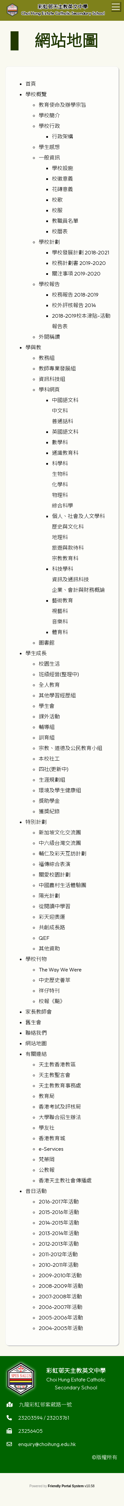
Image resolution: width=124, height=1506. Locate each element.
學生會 (47, 706)
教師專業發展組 (57, 368)
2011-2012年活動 (58, 1254)
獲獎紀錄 (49, 811)
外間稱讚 (49, 336)
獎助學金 (49, 800)
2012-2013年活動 (59, 1243)
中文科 (60, 410)
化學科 (60, 484)
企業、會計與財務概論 (78, 590)
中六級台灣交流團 (60, 843)
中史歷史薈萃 (54, 980)
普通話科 (62, 421)
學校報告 (49, 284)
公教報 (47, 1170)
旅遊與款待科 (68, 547)
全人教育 (49, 684)
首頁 (30, 83)
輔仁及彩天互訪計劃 (62, 853)
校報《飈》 (52, 1001)
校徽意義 (62, 178)
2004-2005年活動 (61, 1328)
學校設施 (62, 168)
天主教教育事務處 (60, 1085)
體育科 (60, 632)
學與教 (33, 347)
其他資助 (49, 948)
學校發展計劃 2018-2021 (80, 252)
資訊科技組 (52, 379)
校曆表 (60, 231)
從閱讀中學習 (54, 906)
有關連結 (36, 1054)
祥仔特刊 (49, 990)
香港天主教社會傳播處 (65, 1180)
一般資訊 (49, 157)
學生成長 (36, 653)
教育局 (47, 1096)
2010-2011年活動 (58, 1264)
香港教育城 (52, 1138)
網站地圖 (36, 1043)
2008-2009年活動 (61, 1286)
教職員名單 (65, 220)
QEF (44, 938)
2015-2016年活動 (59, 1212)
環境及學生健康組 (60, 790)
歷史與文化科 (68, 526)
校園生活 (49, 663)
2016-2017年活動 (59, 1201)
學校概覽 (36, 94)
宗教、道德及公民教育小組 (70, 748)
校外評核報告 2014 (74, 305)
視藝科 (60, 611)
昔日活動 (36, 1191)
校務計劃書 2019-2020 (79, 263)
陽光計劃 (49, 895)
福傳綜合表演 (54, 864)
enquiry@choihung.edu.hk (47, 1446)
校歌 (57, 199)
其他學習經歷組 (57, 695)
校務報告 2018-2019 (75, 294)
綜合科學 (62, 505)
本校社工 (49, 758)
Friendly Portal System (66, 1486)
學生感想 (49, 147)
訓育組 (47, 737)
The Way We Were (60, 969)
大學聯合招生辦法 (60, 1117)
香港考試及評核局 (60, 1106)
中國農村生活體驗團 (62, 885)
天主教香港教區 (57, 1064)
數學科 (60, 442)
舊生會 (33, 1022)
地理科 (60, 537)
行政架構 (62, 136)
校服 (57, 210)
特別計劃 (36, 822)
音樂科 (60, 621)
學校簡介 (49, 115)
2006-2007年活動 (60, 1307)
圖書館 (47, 642)
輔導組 (47, 727)
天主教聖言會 (54, 1075)
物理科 (60, 495)
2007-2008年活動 (60, 1296)
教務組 (47, 358)
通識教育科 (65, 452)
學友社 (47, 1127)
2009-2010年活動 (60, 1275)
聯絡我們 (36, 1032)
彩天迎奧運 (52, 916)
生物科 (60, 474)
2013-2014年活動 (59, 1233)
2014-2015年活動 (59, 1222)
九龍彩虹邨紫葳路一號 (45, 1407)
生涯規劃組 (52, 779)
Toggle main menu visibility (116, 5)
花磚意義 (62, 189)
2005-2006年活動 (61, 1317)
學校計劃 (49, 242)
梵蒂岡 (47, 1159)
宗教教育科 (65, 558)
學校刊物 (36, 959)
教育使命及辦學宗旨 (62, 104)
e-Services (51, 1148)
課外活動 (49, 716)
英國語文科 (65, 431)
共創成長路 (52, 927)
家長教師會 (38, 1011)
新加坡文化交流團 (60, 832)
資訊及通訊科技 (70, 579)
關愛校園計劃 (54, 874)
